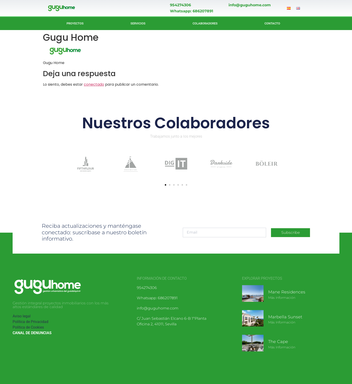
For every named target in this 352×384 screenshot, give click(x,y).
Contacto (272, 23)
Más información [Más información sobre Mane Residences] (281, 298)
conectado (94, 84)
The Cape (278, 341)
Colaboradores (205, 23)
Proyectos (75, 23)
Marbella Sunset (285, 316)
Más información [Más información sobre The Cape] (281, 347)
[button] (165, 185)
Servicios (137, 23)
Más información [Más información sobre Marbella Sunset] (281, 322)
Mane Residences (286, 292)
